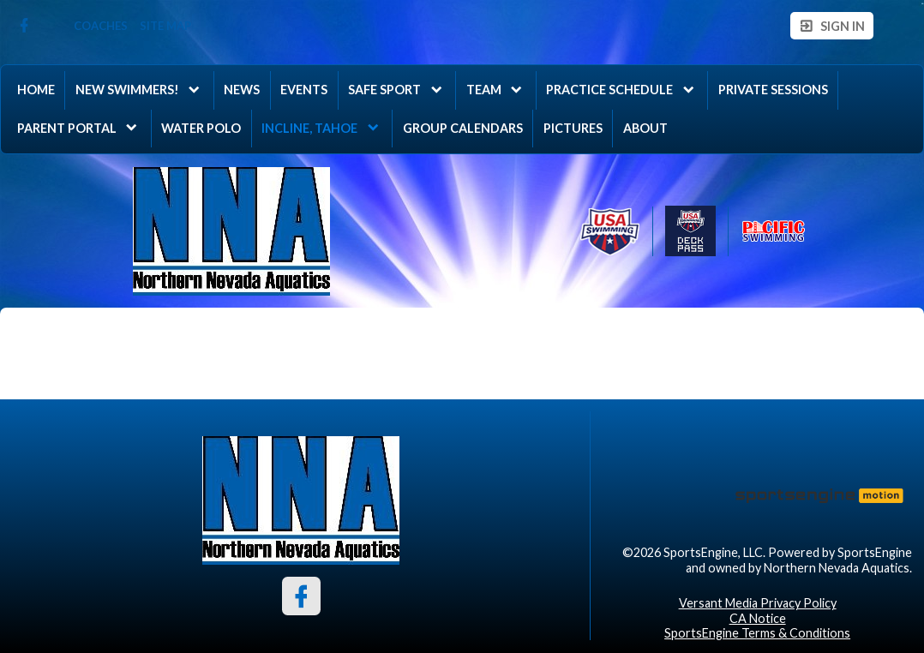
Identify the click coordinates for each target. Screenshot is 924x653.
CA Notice (757, 618)
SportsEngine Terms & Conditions (757, 633)
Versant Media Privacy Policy (758, 603)
